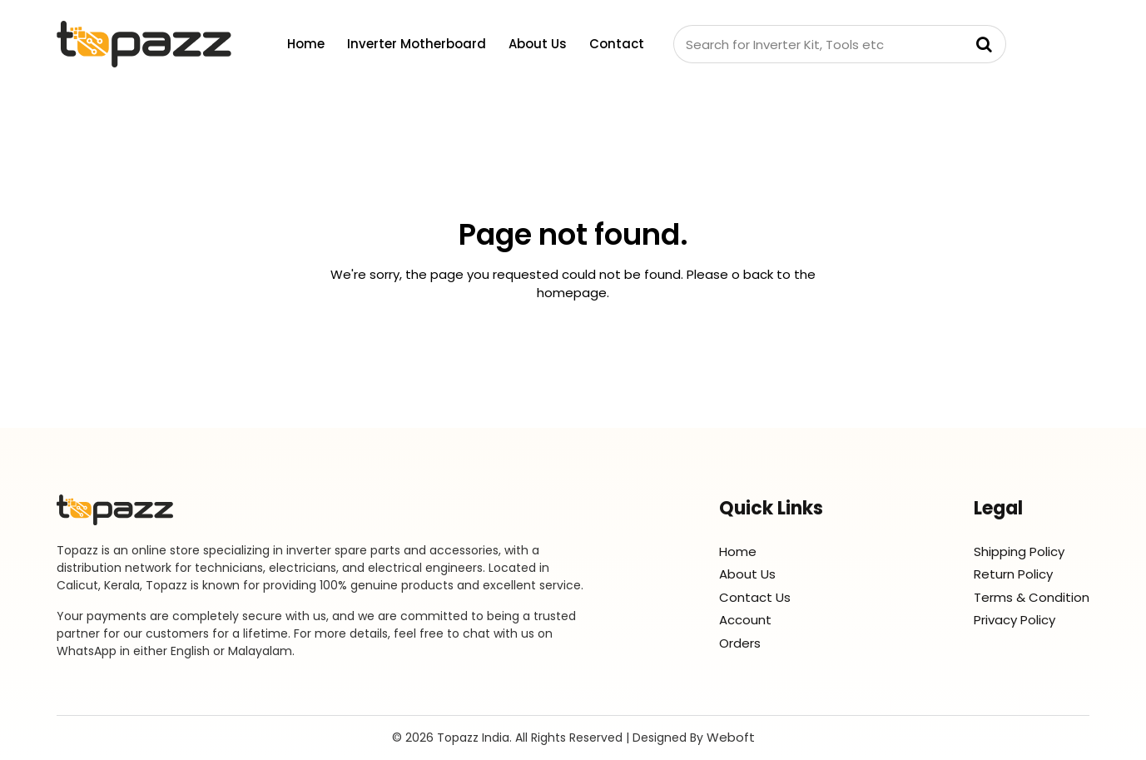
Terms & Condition (1031, 597)
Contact (616, 43)
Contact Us (755, 597)
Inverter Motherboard (416, 43)
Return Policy (1013, 574)
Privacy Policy (1014, 619)
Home (306, 43)
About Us (538, 43)
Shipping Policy (1019, 551)
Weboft (731, 737)
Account (745, 619)
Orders (740, 643)
